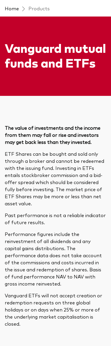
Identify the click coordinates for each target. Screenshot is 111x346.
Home (12, 8)
